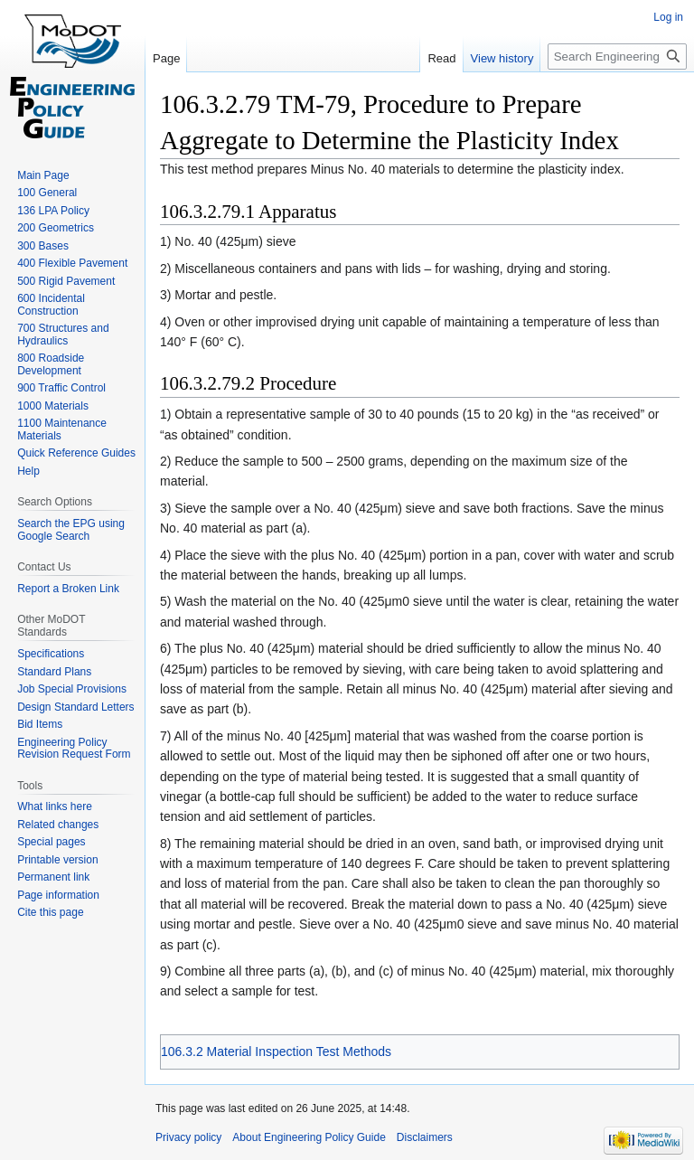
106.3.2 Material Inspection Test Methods (276, 1051)
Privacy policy (188, 1137)
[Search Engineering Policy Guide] (617, 56)
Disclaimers (425, 1137)
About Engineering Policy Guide (308, 1137)
